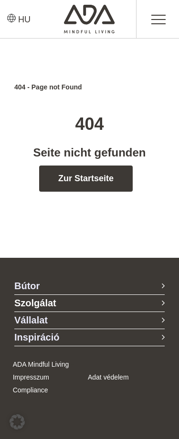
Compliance (30, 390)
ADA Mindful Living (41, 364)
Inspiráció (36, 337)
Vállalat (31, 320)
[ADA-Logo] (89, 9)
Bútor (27, 286)
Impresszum (31, 377)
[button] (17, 422)
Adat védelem (108, 377)
